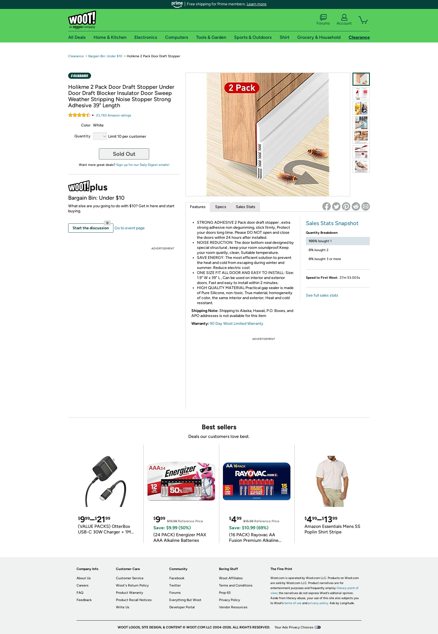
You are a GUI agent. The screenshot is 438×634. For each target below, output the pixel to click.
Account (344, 20)
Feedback (84, 600)
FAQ (80, 593)
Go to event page (130, 228)
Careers (83, 585)
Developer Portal (182, 607)
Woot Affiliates (231, 578)
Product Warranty (129, 593)
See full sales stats (322, 295)
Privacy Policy (229, 600)
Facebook (176, 578)
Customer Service (130, 578)
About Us (84, 578)
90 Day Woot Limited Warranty (236, 323)
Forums (323, 20)
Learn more (256, 4)
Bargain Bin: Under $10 (105, 56)
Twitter (175, 585)
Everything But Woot (185, 600)
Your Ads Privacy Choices (294, 627)
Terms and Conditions (236, 585)
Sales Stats (245, 206)
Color (86, 125)
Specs (220, 206)
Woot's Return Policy (132, 585)
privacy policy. (318, 603)
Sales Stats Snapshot (332, 223)
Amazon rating (113, 115)
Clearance (76, 56)
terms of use (292, 603)
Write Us (122, 607)
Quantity (82, 136)
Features (198, 206)
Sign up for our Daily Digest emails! (143, 165)
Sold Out (124, 154)
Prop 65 (225, 593)
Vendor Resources (233, 607)
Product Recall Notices (134, 600)
